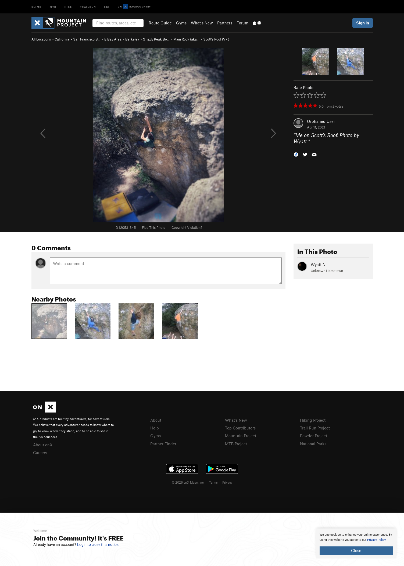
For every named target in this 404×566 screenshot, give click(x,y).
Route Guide (160, 22)
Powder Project (313, 435)
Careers (40, 452)
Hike (68, 6)
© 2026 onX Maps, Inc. (188, 482)
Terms (213, 482)
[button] (296, 154)
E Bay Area (112, 39)
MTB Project (236, 443)
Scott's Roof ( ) (216, 39)
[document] (356, 543)
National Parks (313, 443)
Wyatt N (318, 264)
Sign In (362, 22)
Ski (107, 6)
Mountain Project (240, 435)
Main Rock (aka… (186, 39)
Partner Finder (163, 443)
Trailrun (88, 6)
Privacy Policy (376, 540)
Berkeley (132, 39)
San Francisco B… (87, 39)
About (155, 420)
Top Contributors (240, 427)
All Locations (41, 39)
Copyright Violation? (186, 227)
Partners (224, 22)
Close (356, 550)
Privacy (227, 482)
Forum (242, 22)
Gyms (181, 22)
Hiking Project (313, 420)
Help (154, 427)
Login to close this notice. (98, 544)
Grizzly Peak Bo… (156, 39)
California (62, 39)
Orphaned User (321, 121)
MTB (53, 6)
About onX (42, 444)
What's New (202, 22)
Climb (36, 6)
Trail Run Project (315, 427)
